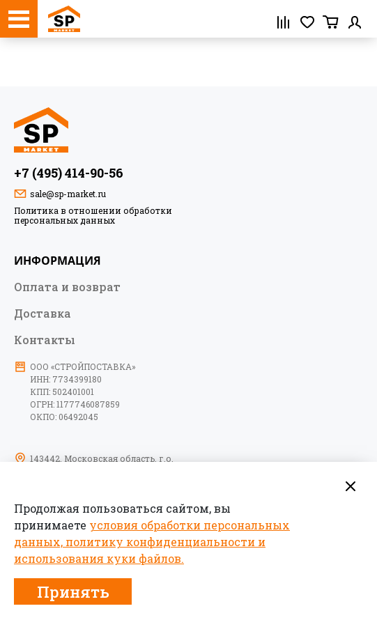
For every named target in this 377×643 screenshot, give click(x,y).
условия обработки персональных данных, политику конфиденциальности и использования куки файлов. (152, 542)
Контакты (44, 339)
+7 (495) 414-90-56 (68, 172)
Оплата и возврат (67, 286)
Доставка (42, 313)
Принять (73, 592)
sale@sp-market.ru (68, 194)
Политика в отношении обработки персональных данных (93, 215)
